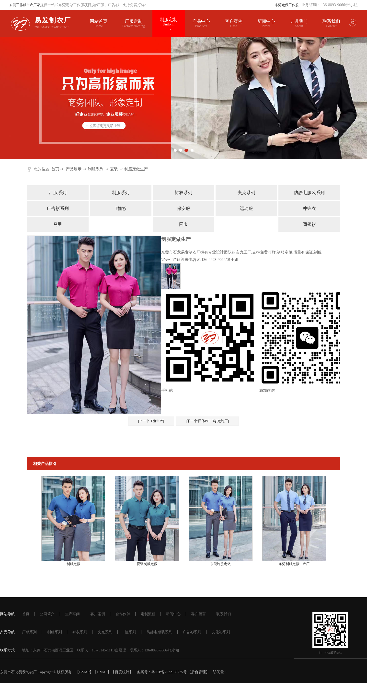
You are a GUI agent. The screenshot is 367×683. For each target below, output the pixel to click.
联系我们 (331, 21)
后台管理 (198, 672)
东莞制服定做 (220, 564)
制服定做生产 (136, 169)
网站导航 (7, 614)
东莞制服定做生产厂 (294, 564)
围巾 (183, 224)
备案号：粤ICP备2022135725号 (161, 672)
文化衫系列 (221, 632)
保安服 (183, 208)
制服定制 (168, 21)
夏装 (114, 169)
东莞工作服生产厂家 (24, 5)
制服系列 (95, 169)
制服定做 (73, 564)
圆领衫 (309, 224)
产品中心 (201, 23)
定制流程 (148, 614)
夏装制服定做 (147, 564)
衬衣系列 (183, 192)
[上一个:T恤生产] (151, 421)
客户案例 (233, 23)
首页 (55, 169)
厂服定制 (133, 23)
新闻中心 (266, 23)
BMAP (84, 672)
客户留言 (198, 614)
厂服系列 (58, 192)
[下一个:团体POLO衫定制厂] (207, 421)
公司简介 (47, 614)
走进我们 (299, 21)
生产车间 (72, 614)
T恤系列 (129, 632)
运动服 (246, 208)
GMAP (102, 672)
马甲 (57, 224)
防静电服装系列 (309, 192)
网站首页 (98, 23)
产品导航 (7, 632)
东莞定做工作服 (287, 5)
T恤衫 (120, 208)
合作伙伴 (122, 614)
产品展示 (73, 169)
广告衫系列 (58, 208)
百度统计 (122, 672)
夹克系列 (246, 192)
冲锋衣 (309, 208)
